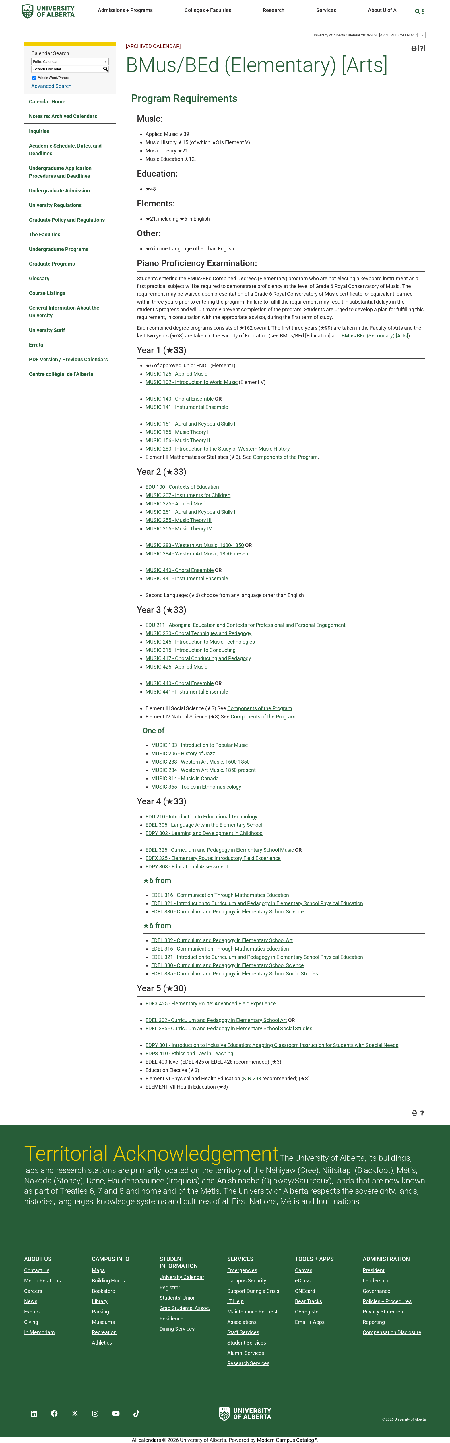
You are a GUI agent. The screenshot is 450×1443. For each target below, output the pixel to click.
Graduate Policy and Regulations (67, 220)
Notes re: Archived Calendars (63, 116)
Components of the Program (285, 457)
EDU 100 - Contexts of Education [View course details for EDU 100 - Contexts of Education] (182, 487)
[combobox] (368, 35)
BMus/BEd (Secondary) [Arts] (375, 336)
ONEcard (305, 1291)
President (374, 1270)
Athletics (102, 1343)
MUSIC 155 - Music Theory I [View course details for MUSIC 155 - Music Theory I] (177, 432)
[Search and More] (418, 11)
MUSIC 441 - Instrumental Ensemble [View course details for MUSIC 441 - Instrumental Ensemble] (187, 578)
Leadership (375, 1281)
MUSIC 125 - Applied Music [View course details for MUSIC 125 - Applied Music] (176, 374)
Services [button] (326, 10)
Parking (100, 1312)
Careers (33, 1291)
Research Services (248, 1363)
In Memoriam (39, 1332)
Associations (242, 1322)
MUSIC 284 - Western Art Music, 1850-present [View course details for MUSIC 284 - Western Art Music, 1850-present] (198, 553)
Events (32, 1312)
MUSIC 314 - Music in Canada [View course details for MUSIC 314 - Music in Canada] (185, 778)
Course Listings (47, 293)
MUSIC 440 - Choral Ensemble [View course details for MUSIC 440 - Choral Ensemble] (180, 570)
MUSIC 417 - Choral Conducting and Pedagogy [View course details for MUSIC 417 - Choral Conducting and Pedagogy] (198, 658)
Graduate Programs (52, 264)
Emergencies (242, 1270)
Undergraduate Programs (58, 249)
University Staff (47, 330)
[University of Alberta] (48, 11)
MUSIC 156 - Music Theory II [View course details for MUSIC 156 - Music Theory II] (178, 440)
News (30, 1301)
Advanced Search (51, 86)
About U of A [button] (382, 10)
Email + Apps (310, 1322)
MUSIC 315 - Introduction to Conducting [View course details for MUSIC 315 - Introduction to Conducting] (191, 650)
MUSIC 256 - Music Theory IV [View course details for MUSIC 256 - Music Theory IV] (179, 529)
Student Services (246, 1343)
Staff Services (243, 1332)
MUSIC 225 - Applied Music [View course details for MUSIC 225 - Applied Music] (176, 504)
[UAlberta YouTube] (116, 1413)
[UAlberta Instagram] (95, 1413)
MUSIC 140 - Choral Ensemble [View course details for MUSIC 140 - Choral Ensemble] (180, 399)
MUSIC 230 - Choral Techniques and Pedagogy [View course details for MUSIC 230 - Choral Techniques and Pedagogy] (198, 633)
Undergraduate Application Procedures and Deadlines (60, 172)
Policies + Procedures (387, 1301)
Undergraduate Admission (59, 191)
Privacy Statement (384, 1312)
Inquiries (39, 131)
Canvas (303, 1270)
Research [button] (273, 10)
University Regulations (55, 205)
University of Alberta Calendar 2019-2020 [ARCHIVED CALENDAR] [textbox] (365, 35)
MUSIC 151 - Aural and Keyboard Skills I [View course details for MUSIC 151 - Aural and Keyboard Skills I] (190, 424)
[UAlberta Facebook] (54, 1413)
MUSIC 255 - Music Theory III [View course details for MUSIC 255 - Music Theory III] (179, 520)
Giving (31, 1322)
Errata (36, 345)
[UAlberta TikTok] (136, 1413)
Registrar (170, 1287)
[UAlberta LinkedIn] (34, 1413)
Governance (376, 1291)
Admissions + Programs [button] (125, 10)
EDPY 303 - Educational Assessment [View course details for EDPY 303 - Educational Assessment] (187, 867)
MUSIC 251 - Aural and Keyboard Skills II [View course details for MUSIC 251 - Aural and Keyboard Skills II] (191, 512)
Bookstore (103, 1291)
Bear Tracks (308, 1301)
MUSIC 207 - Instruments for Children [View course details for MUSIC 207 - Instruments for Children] (188, 495)
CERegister (307, 1312)
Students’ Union (178, 1298)
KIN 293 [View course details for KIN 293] (252, 1078)
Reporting (374, 1322)
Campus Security (246, 1281)
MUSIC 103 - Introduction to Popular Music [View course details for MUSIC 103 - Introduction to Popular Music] (199, 745)
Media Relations (42, 1281)
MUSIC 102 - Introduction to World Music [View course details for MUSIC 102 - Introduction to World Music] (192, 382)
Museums (103, 1322)
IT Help (235, 1301)
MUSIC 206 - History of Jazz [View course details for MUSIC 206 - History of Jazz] (183, 753)
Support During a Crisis (253, 1291)
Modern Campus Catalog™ (287, 1440)
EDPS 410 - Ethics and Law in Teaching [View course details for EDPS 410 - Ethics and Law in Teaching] (189, 1053)
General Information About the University (64, 311)
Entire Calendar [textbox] (45, 61)
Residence (171, 1318)
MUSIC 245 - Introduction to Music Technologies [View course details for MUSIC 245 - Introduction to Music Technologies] (200, 642)
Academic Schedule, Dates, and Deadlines (65, 150)
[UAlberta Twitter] (75, 1413)
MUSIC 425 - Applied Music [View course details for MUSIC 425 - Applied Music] (176, 667)
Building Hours (108, 1281)
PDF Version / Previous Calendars (68, 359)
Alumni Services (245, 1353)
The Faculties (44, 234)
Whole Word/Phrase (53, 78)
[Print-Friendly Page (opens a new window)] (414, 48)
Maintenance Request (252, 1312)
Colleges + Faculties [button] (208, 10)
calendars (150, 1440)
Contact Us (36, 1270)
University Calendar (182, 1277)
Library (100, 1301)
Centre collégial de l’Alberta (61, 374)
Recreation (104, 1332)
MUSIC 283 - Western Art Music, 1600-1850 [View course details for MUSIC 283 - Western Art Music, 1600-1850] (195, 545)
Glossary (39, 278)
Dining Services (177, 1329)
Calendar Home (47, 101)
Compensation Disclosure (392, 1332)
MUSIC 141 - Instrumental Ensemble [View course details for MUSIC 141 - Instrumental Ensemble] (187, 407)
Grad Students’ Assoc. (185, 1308)
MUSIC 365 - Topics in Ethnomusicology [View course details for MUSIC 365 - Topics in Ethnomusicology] (196, 787)
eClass (303, 1281)
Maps (98, 1270)
